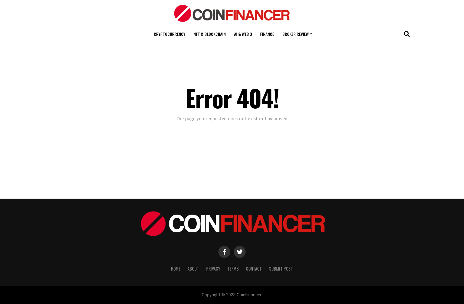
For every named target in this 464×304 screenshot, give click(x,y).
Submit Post (281, 269)
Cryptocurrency (169, 34)
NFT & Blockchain (209, 34)
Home (175, 269)
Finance (267, 34)
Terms (233, 269)
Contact (254, 269)
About (193, 269)
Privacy (213, 269)
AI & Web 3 (243, 34)
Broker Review (295, 34)
